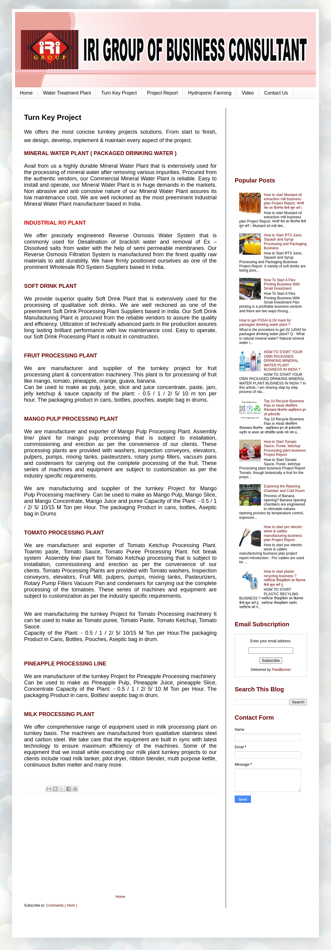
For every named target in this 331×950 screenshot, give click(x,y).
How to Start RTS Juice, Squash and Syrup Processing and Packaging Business (285, 241)
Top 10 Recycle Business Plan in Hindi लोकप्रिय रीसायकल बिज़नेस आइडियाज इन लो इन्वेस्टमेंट (285, 407)
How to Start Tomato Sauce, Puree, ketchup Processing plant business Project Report (285, 448)
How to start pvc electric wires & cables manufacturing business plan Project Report (283, 533)
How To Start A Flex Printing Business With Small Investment (282, 284)
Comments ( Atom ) (61, 905)
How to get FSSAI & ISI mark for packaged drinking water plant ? (265, 322)
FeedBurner (281, 670)
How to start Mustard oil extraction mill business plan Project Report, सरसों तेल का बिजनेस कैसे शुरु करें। (284, 201)
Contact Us (276, 92)
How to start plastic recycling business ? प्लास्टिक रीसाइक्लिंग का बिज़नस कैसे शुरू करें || (284, 578)
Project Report (162, 92)
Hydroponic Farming (209, 92)
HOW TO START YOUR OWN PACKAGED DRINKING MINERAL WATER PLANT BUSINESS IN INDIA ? (283, 361)
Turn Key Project (119, 92)
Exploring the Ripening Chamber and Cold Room (284, 488)
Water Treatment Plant (67, 92)
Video (248, 92)
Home (26, 92)
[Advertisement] (120, 845)
